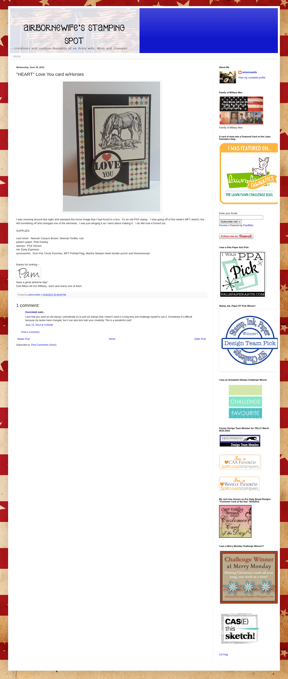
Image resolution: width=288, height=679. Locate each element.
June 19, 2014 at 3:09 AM (39, 325)
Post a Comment (30, 332)
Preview (223, 225)
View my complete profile (251, 77)
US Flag (223, 654)
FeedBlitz (248, 225)
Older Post (200, 339)
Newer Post (23, 339)
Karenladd (31, 312)
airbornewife (249, 72)
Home (16, 56)
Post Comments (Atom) (43, 344)
